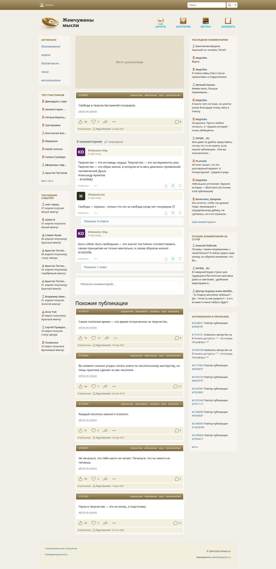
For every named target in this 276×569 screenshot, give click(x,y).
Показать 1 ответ (95, 267)
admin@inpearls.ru (221, 557)
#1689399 (83, 448)
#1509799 (197, 350)
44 (85, 386)
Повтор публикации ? (210, 324)
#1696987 (83, 95)
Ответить (83, 185)
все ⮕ (195, 446)
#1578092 (83, 403)
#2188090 (197, 412)
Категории (183, 19)
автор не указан (88, 111)
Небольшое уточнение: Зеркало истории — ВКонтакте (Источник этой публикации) (211, 187)
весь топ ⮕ (47, 180)
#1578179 (83, 311)
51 (85, 430)
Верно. (196, 61)
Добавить (228, 19)
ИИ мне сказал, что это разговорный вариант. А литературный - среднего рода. (210, 168)
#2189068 (197, 435)
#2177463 (197, 365)
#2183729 (197, 377)
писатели (154, 311)
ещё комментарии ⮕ (204, 222)
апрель (46, 55)
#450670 (197, 326)
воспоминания (50, 80)
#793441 (197, 439)
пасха (45, 72)
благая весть (50, 63)
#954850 (197, 415)
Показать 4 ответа (96, 221)
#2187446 (197, 400)
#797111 (197, 404)
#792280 (197, 392)
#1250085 (83, 355)
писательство (173, 95)
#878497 (197, 369)
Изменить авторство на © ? (212, 338)
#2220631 (197, 323)
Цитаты (161, 19)
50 (85, 478)
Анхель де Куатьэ (205, 338)
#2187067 (197, 388)
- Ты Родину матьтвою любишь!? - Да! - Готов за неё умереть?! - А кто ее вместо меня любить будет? (212, 298)
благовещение (50, 46)
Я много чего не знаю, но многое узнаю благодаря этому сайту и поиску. (211, 107)
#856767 (197, 380)
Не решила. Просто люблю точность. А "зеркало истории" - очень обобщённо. (211, 126)
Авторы (206, 19)
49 (85, 121)
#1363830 (197, 427)
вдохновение (151, 95)
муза (161, 95)
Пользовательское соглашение (61, 548)
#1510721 (197, 334)
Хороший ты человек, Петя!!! (209, 50)
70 (85, 338)
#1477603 (83, 496)
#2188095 (197, 423)
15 (98, 338)
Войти (47, 5)
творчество (136, 95)
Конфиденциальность (56, 554)
